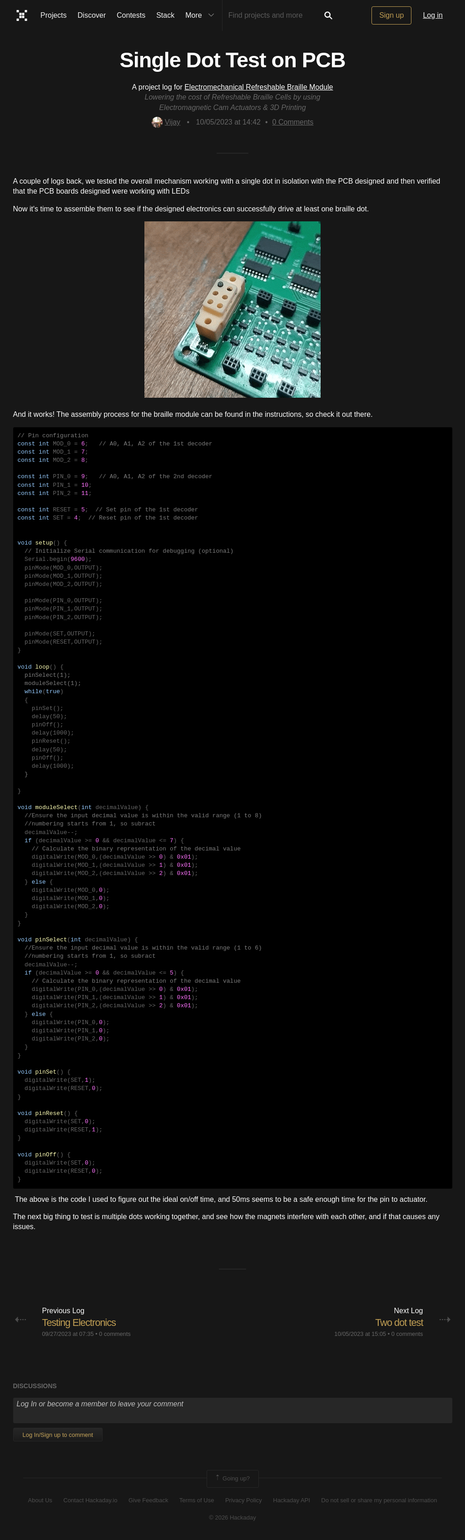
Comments (293, 122)
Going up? (232, 1479)
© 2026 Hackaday (232, 1517)
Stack (165, 15)
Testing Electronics (79, 1322)
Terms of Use (196, 1500)
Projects (53, 15)
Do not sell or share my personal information (379, 1500)
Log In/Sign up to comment (58, 1434)
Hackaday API (291, 1500)
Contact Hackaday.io (91, 1500)
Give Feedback (148, 1500)
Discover (92, 15)
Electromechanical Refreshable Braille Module (258, 87)
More (201, 15)
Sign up (391, 15)
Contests (131, 15)
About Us (40, 1500)
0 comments (115, 1333)
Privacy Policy (243, 1500)
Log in (433, 15)
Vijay (166, 122)
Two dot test (399, 1322)
